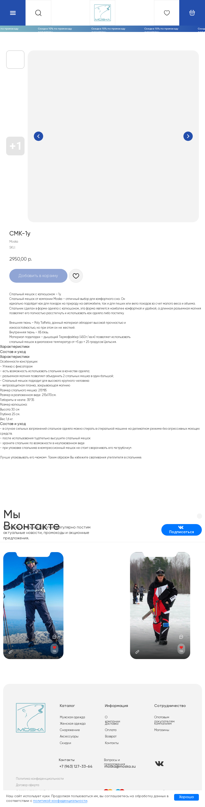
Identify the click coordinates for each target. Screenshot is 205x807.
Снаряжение (69, 727)
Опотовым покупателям (169, 714)
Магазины (159, 727)
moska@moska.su (118, 763)
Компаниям (160, 720)
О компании (112, 714)
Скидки (64, 739)
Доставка (110, 720)
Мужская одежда (71, 714)
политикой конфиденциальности (60, 801)
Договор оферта (27, 781)
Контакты (110, 739)
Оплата (109, 727)
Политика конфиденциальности (39, 775)
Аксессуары (68, 733)
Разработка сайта (173, 787)
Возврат (109, 733)
